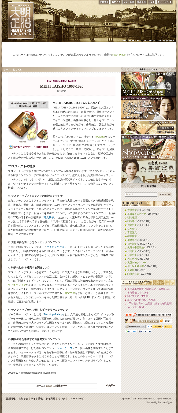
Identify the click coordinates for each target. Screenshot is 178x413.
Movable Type (165, 402)
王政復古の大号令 (136, 213)
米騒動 (130, 270)
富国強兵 (132, 232)
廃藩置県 (132, 240)
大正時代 (132, 258)
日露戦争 (132, 255)
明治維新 (132, 217)
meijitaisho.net (145, 398)
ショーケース (64, 348)
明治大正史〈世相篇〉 (139, 296)
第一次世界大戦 (135, 266)
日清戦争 (132, 251)
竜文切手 (49, 217)
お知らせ (116, 3)
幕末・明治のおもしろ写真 (141, 299)
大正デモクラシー (136, 262)
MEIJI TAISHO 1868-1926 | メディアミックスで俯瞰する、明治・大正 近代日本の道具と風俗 (20, 20)
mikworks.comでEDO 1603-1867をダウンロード (28, 147)
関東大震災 (133, 273)
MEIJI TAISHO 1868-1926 (61, 86)
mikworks (99, 136)
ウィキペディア (17, 284)
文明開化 (132, 228)
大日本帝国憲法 (135, 247)
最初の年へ (62, 385)
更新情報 (104, 3)
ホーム (7, 69)
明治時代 (132, 221)
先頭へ (111, 385)
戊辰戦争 (132, 225)
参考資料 (141, 3)
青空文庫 (70, 293)
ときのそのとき (56, 247)
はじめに (17, 69)
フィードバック (164, 3)
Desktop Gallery (53, 314)
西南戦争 (132, 243)
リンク (151, 3)
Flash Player (119, 54)
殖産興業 (132, 236)
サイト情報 (129, 3)
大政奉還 (132, 210)
